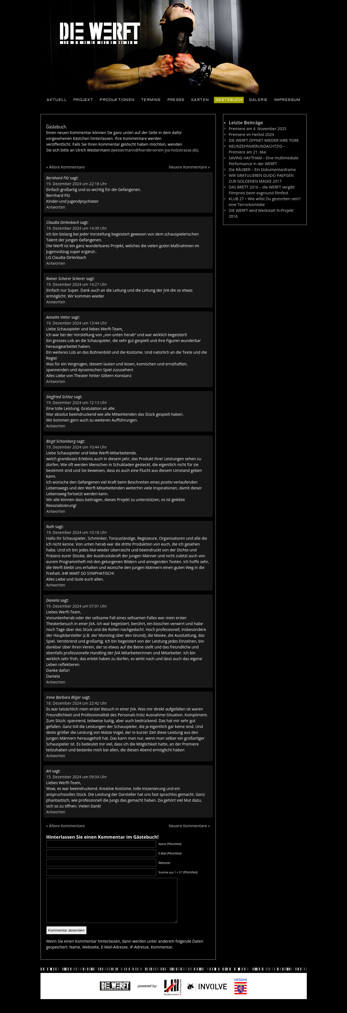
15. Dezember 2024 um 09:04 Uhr (76, 776)
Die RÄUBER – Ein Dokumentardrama (262, 169)
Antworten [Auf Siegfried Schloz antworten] (55, 426)
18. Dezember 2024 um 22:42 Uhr (76, 703)
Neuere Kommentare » (189, 167)
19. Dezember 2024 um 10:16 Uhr (76, 532)
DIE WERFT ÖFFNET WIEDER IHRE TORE (264, 140)
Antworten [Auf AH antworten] (55, 811)
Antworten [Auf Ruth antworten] (55, 585)
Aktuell (57, 100)
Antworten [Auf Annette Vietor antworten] (55, 381)
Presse (176, 100)
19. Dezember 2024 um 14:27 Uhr (76, 284)
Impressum (287, 100)
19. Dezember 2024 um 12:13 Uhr (76, 402)
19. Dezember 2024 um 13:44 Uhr (76, 323)
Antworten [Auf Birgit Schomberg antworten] (55, 511)
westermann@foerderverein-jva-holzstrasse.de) (155, 150)
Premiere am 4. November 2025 (258, 128)
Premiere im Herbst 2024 (251, 134)
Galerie (258, 100)
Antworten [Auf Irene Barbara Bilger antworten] (55, 755)
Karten (200, 100)
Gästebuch (228, 100)
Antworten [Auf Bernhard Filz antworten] (55, 207)
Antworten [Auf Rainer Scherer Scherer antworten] (55, 301)
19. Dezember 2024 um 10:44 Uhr (76, 447)
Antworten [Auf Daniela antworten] (55, 682)
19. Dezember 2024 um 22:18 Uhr (76, 183)
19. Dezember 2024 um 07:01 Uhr (76, 606)
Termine (151, 100)
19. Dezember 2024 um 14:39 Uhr (76, 228)
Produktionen (117, 100)
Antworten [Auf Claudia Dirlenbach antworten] (55, 263)
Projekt (83, 100)
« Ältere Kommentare (65, 167)
